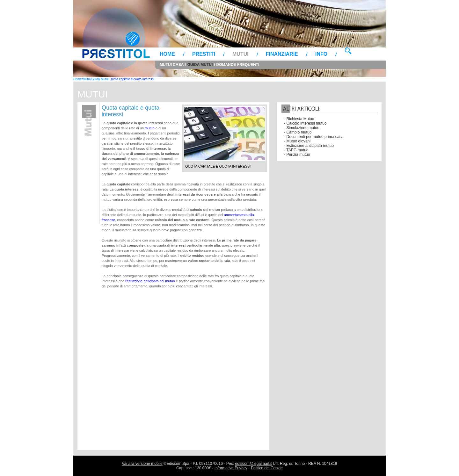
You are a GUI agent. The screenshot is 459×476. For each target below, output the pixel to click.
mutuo (150, 128)
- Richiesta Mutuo (299, 119)
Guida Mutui (200, 64)
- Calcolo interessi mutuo (305, 123)
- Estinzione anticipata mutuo (309, 145)
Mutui (240, 54)
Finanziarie (282, 54)
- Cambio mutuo (297, 132)
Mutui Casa (172, 64)
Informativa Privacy (231, 468)
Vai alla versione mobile (142, 463)
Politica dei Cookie (267, 468)
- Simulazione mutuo (301, 128)
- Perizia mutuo (297, 154)
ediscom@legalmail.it (253, 463)
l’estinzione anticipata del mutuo (150, 281)
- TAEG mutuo (296, 150)
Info (321, 54)
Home (167, 54)
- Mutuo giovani (297, 141)
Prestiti (203, 54)
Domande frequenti (237, 64)
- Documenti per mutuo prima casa (313, 136)
